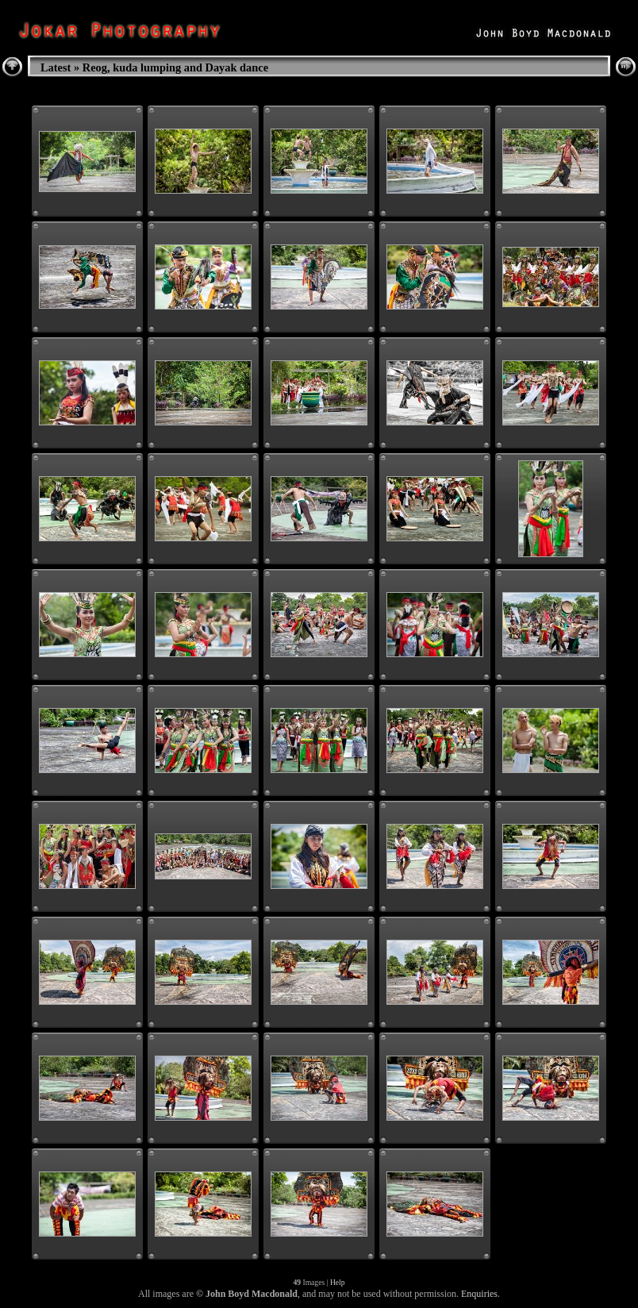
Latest (55, 67)
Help (337, 1282)
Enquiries (479, 1293)
